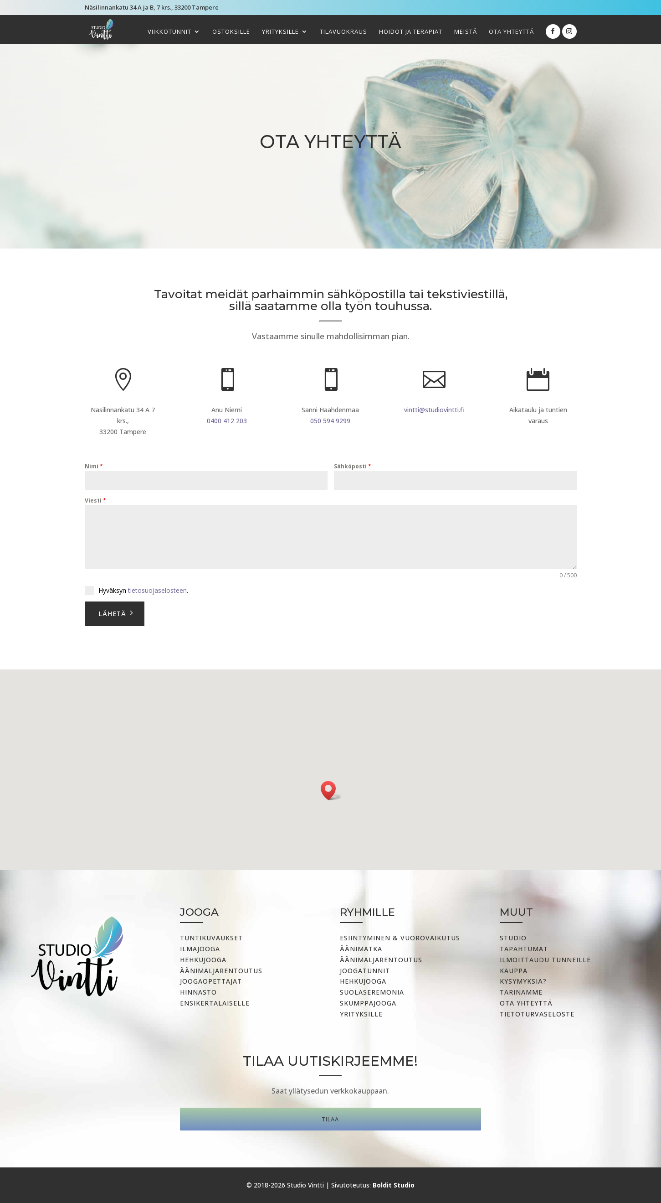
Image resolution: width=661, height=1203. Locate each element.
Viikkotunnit (169, 32)
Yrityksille (280, 32)
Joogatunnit (365, 970)
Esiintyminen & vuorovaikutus (400, 937)
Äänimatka (361, 948)
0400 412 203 (227, 420)
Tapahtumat (524, 948)
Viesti (95, 500)
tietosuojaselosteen (157, 590)
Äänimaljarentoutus (221, 970)
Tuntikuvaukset (211, 937)
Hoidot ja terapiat (410, 32)
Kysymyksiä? (523, 981)
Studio (513, 937)
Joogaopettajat (211, 981)
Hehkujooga (203, 959)
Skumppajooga (368, 1003)
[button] (331, 790)
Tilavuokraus (343, 32)
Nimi (94, 466)
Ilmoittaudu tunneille (545, 959)
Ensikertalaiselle (215, 1003)
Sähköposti (352, 466)
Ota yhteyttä (511, 32)
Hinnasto (198, 992)
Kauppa (514, 970)
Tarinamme (521, 992)
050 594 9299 (330, 420)
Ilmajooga (200, 948)
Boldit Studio (394, 1185)
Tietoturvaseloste (537, 1014)
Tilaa (330, 1119)
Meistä (465, 32)
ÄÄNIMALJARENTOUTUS (381, 959)
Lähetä (112, 613)
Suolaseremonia (372, 992)
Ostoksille (231, 32)
